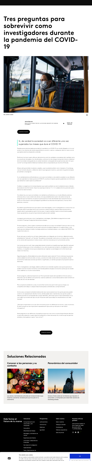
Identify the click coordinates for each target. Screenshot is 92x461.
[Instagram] (73, 432)
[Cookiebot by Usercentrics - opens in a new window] (9, 458)
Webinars (42, 427)
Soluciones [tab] (17, 2)
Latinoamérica (44, 422)
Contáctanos (78, 2)
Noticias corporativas (61, 430)
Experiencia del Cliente (30, 438)
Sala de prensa (60, 432)
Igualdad (42, 430)
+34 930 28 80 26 (77, 428)
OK (80, 448)
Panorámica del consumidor (63, 368)
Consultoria (27, 428)
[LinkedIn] (78, 432)
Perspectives (36, 2)
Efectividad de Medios (29, 430)
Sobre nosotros (59, 2)
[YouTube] (81, 432)
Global (84, 2)
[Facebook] (75, 432)
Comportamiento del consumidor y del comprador (29, 423)
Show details (22, 458)
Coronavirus (43, 424)
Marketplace (44, 2)
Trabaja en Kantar (69, 2)
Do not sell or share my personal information (80, 453)
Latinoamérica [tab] (26, 2)
